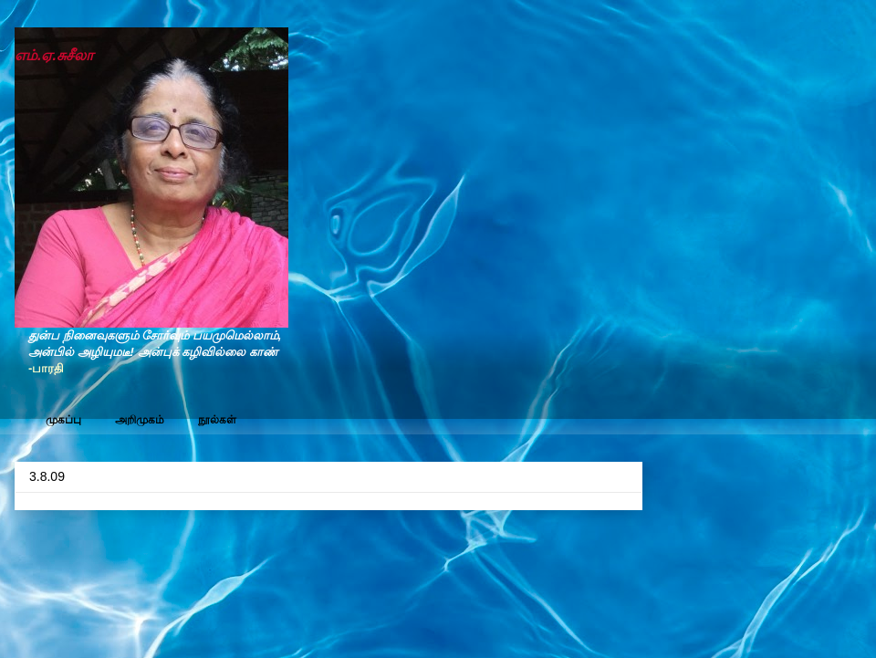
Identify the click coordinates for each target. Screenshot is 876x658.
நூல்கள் (217, 419)
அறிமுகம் (139, 419)
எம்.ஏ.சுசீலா (54, 55)
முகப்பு (63, 419)
